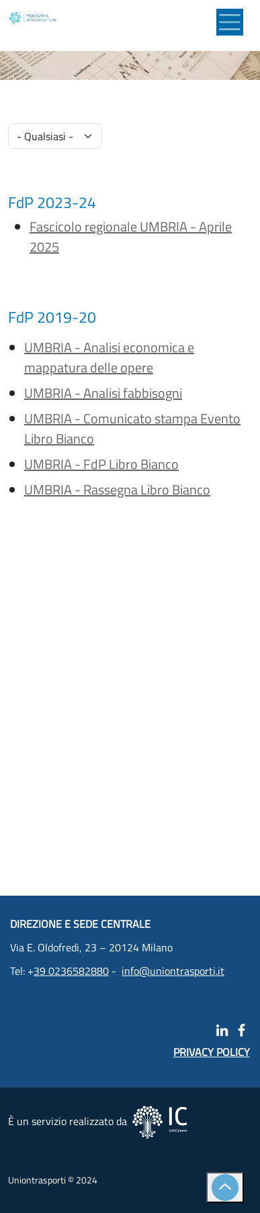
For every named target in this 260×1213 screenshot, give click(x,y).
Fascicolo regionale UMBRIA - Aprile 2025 (131, 236)
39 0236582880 (71, 971)
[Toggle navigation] (230, 22)
